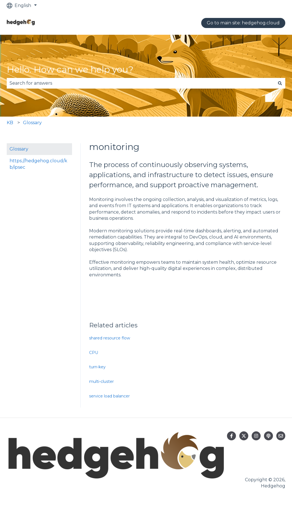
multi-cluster (101, 381)
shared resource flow (109, 338)
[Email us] (280, 435)
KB (10, 122)
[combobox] (141, 83)
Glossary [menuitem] (19, 149)
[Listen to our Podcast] (268, 435)
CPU (93, 352)
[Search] (280, 83)
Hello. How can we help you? (70, 69)
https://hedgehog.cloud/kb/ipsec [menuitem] (38, 164)
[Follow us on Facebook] (231, 435)
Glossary (32, 122)
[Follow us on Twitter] (243, 435)
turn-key (97, 366)
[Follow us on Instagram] (256, 435)
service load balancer (109, 396)
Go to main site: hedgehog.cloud (243, 23)
